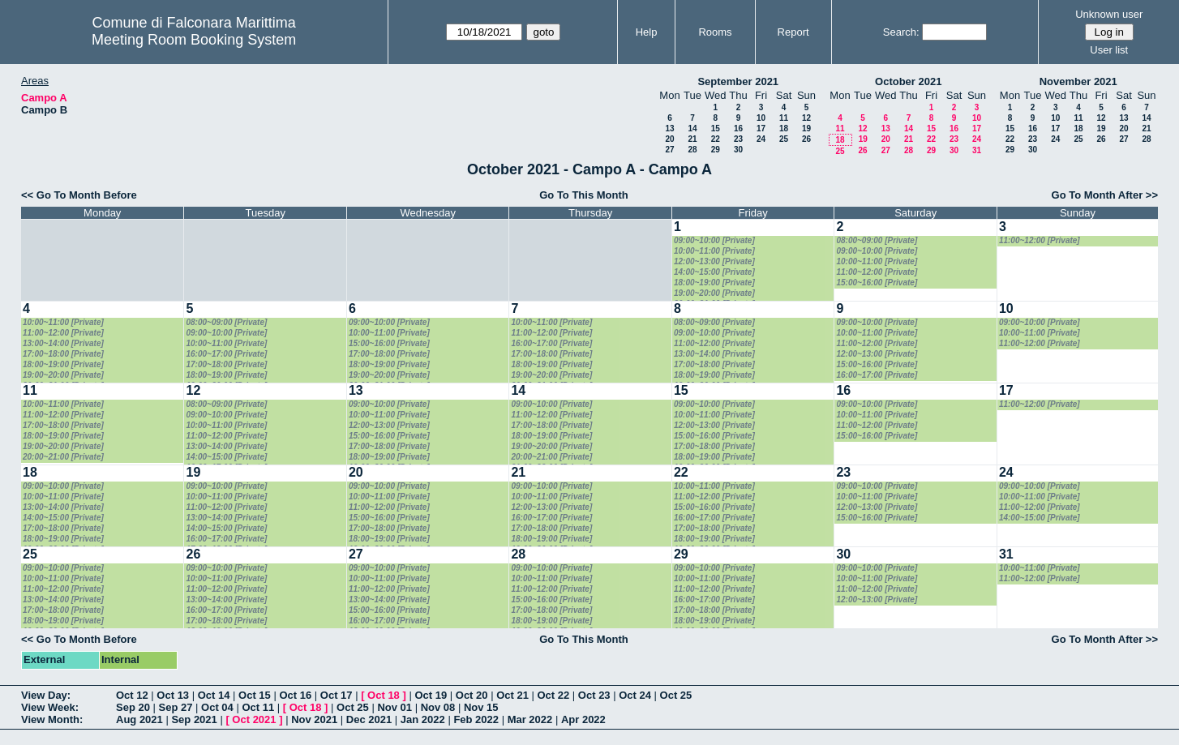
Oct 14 (214, 695)
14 (692, 128)
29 (715, 149)
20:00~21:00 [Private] (63, 456)
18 (783, 128)
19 (806, 128)
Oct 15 (254, 695)
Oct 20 (472, 695)
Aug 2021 (139, 719)
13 (669, 128)
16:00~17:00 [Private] (226, 353)
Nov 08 (438, 707)
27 (669, 149)
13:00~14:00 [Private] (63, 343)
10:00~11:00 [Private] (714, 250)
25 (783, 139)
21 (692, 139)
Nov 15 (481, 707)
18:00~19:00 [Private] (714, 282)
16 (738, 128)
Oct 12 (132, 695)
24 (761, 139)
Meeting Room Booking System (194, 40)
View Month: (52, 719)
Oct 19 (430, 695)
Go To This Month (583, 195)
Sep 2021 (194, 719)
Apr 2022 (583, 719)
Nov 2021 (314, 719)
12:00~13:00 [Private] (714, 261)
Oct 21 (512, 695)
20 (669, 139)
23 (738, 139)
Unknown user (1109, 14)
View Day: (46, 695)
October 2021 (908, 81)
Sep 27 (176, 707)
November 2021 (1078, 81)
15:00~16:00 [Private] (876, 282)
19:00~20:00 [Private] (714, 293)
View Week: (50, 707)
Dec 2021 (369, 719)
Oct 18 (383, 695)
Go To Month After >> (1105, 195)
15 (715, 128)
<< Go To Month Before (79, 195)
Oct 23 (594, 695)
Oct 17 (336, 695)
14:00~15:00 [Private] (714, 272)
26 (806, 139)
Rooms (714, 32)
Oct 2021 (254, 719)
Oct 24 (635, 695)
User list (1109, 50)
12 (806, 117)
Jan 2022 (423, 719)
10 (761, 117)
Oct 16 (295, 695)
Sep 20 (133, 707)
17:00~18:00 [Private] (63, 353)
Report (793, 32)
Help (647, 32)
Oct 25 (676, 695)
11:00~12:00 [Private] (876, 272)
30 (738, 149)
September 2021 (737, 81)
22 (715, 139)
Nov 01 (394, 707)
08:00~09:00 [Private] (876, 240)
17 (761, 128)
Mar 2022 (530, 719)
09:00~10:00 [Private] (714, 240)
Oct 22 (554, 695)
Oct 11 (258, 707)
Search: (901, 32)
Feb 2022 (476, 719)
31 (976, 150)
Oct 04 (217, 707)
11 (783, 117)
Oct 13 (172, 695)
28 (692, 149)
